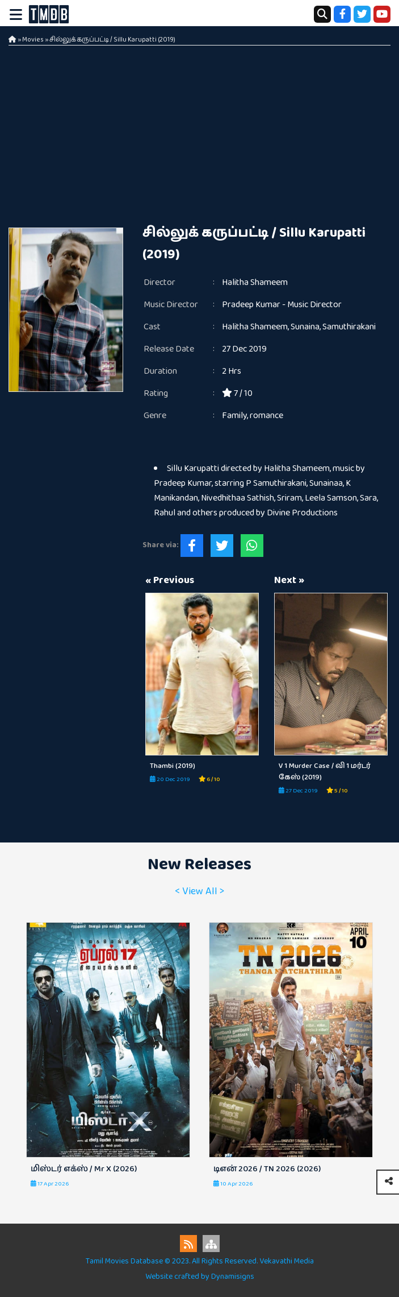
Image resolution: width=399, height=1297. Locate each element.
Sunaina (305, 327)
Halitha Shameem (255, 282)
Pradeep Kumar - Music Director (282, 305)
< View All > (199, 891)
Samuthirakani (349, 327)
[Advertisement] (199, 130)
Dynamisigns (232, 1276)
